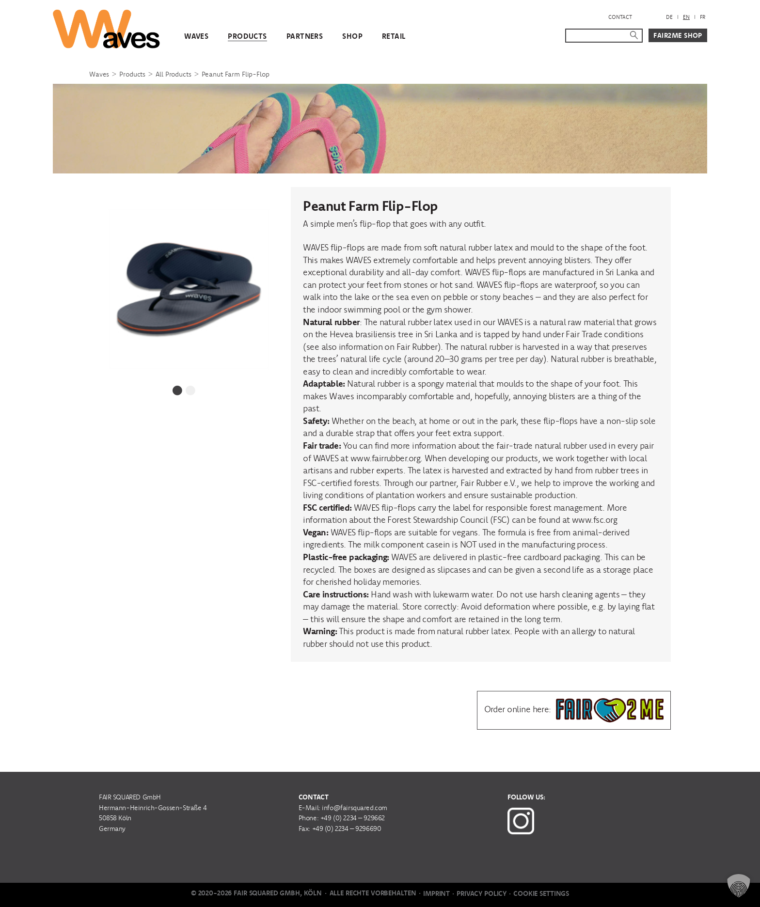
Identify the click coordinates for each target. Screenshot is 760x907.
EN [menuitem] (686, 17)
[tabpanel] (184, 282)
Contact (620, 17)
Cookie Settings (541, 893)
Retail (394, 36)
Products (247, 36)
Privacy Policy (482, 893)
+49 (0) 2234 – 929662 (352, 817)
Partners (304, 36)
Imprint (436, 893)
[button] (738, 885)
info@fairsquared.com (354, 807)
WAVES (196, 36)
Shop (352, 36)
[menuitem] (669, 17)
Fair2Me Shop (677, 35)
